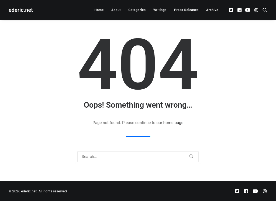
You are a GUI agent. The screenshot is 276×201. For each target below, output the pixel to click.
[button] (231, 10)
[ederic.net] (21, 10)
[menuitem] (99, 10)
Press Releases (186, 10)
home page (173, 122)
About (116, 10)
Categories (137, 10)
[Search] (138, 156)
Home (99, 10)
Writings (160, 10)
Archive (212, 10)
